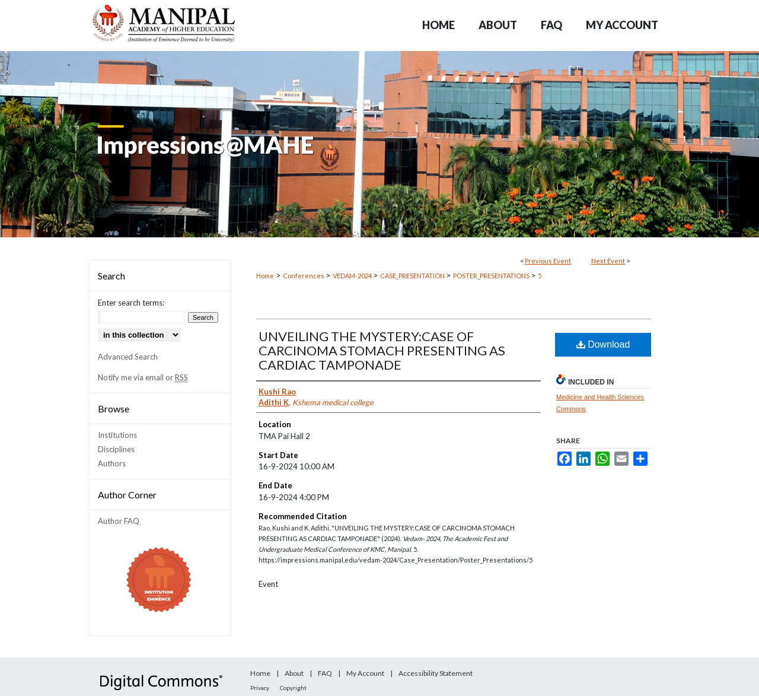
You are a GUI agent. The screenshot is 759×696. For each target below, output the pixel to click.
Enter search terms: (131, 302)
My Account (365, 673)
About (294, 673)
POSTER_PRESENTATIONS (492, 275)
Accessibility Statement (435, 673)
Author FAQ (118, 521)
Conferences (304, 275)
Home (265, 275)
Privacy (259, 687)
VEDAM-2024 (353, 275)
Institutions (117, 435)
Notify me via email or (143, 377)
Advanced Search (128, 356)
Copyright (293, 687)
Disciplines (116, 449)
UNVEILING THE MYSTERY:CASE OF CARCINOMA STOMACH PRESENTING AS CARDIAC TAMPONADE (382, 350)
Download (603, 344)
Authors (112, 463)
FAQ (325, 673)
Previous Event (548, 261)
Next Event (608, 261)
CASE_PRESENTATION (413, 275)
